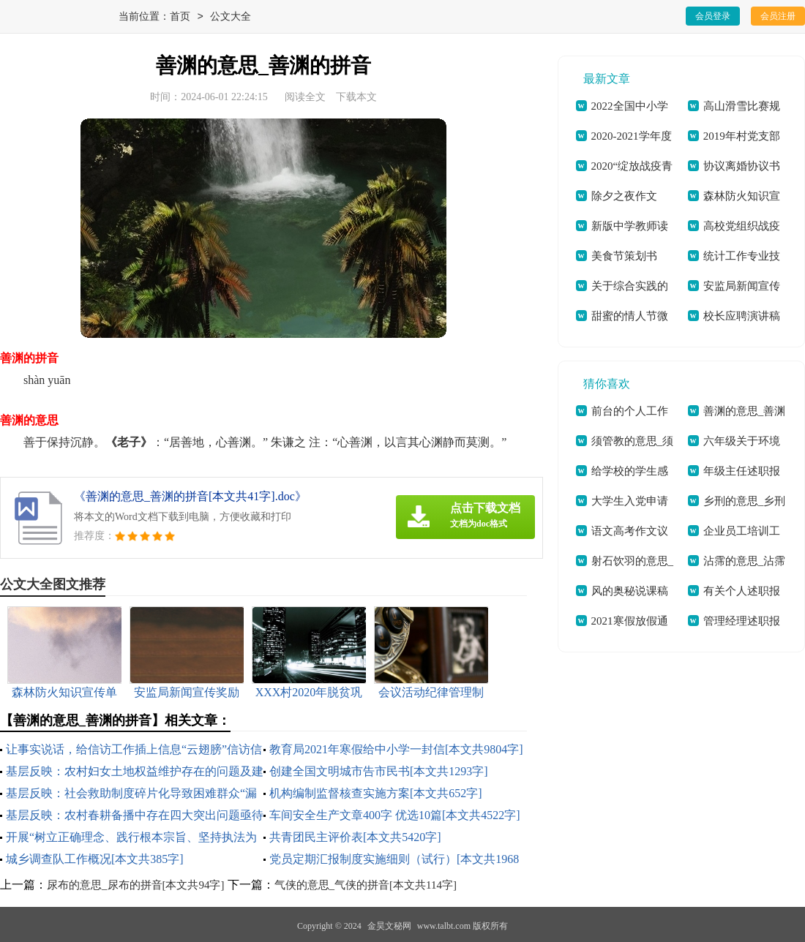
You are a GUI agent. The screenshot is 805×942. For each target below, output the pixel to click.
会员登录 (712, 16)
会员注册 (777, 16)
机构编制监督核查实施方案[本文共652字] (375, 793)
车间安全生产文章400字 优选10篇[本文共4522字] (394, 815)
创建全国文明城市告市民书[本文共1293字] (378, 771)
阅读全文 (305, 96)
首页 (180, 17)
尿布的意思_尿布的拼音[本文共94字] (136, 885)
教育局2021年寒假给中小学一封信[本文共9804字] (396, 749)
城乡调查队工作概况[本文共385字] (95, 859)
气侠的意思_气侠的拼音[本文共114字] (365, 885)
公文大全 (230, 17)
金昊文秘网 (389, 926)
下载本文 (356, 96)
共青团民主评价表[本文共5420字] (355, 837)
